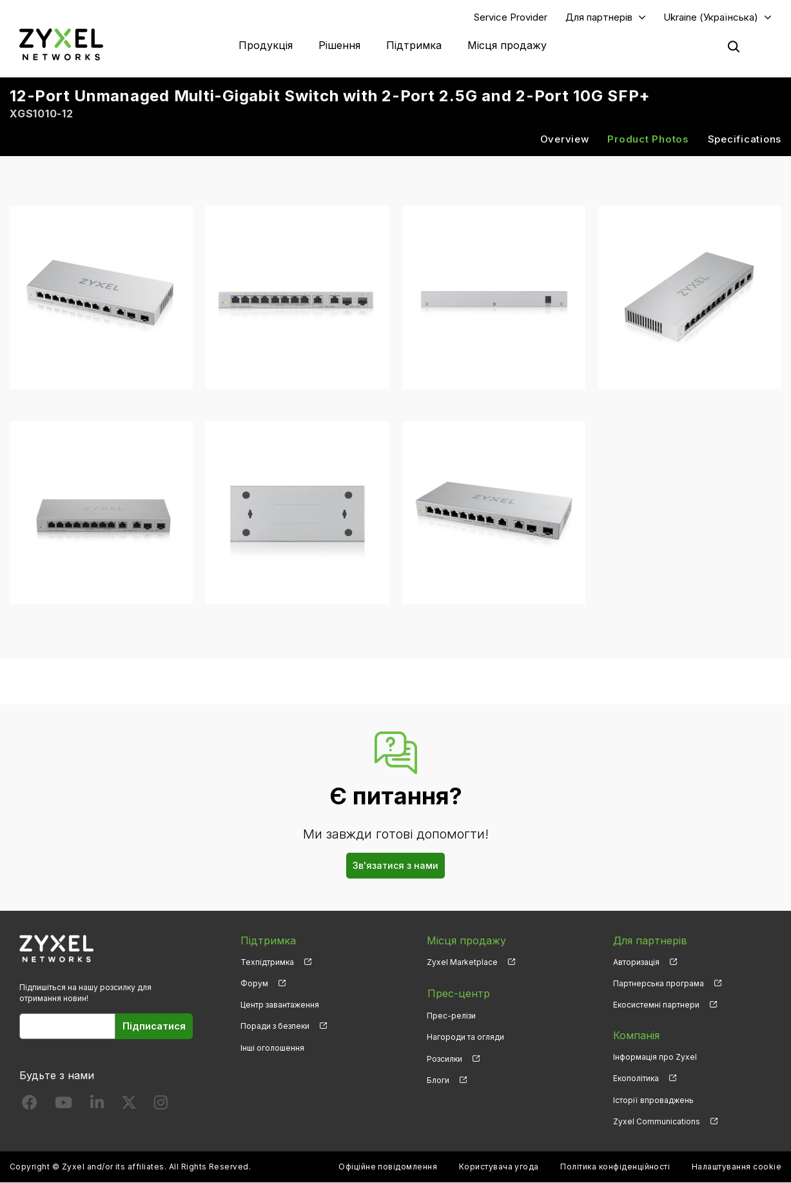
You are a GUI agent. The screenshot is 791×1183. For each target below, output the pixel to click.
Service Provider (510, 17)
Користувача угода (499, 1167)
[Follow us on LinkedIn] (97, 1105)
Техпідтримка (267, 963)
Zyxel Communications (656, 1122)
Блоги (438, 1079)
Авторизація (636, 963)
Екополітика (636, 1079)
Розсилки (444, 1057)
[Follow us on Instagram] (161, 1105)
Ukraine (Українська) (710, 17)
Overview (564, 140)
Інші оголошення (272, 1048)
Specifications (745, 140)
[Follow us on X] (129, 1105)
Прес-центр (458, 993)
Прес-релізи (451, 1015)
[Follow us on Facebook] (29, 1105)
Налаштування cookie (736, 1167)
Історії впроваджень (653, 1100)
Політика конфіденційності (615, 1167)
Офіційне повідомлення (387, 1167)
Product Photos (648, 140)
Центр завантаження (279, 1005)
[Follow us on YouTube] (63, 1105)
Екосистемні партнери (656, 1005)
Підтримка (414, 45)
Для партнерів (598, 17)
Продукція (266, 45)
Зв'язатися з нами (395, 865)
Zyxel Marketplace (462, 963)
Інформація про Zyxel (655, 1057)
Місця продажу (507, 45)
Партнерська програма (658, 984)
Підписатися (154, 1026)
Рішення (339, 45)
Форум (254, 984)
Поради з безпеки (274, 1026)
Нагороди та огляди (465, 1036)
